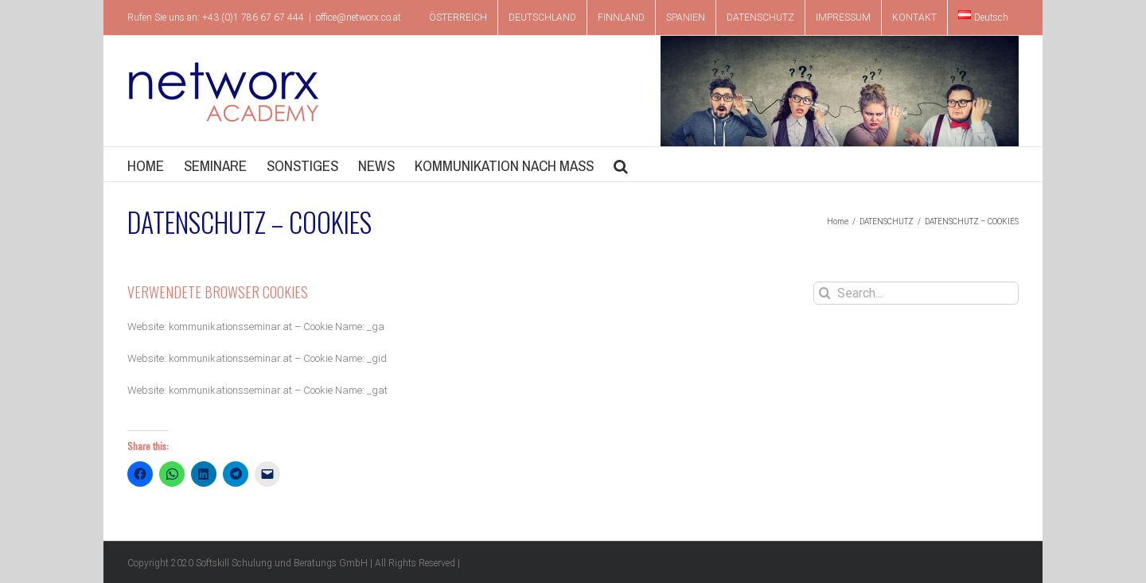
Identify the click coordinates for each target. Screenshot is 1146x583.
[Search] (824, 293)
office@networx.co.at (358, 17)
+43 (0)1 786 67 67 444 (253, 17)
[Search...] (916, 293)
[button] (621, 164)
